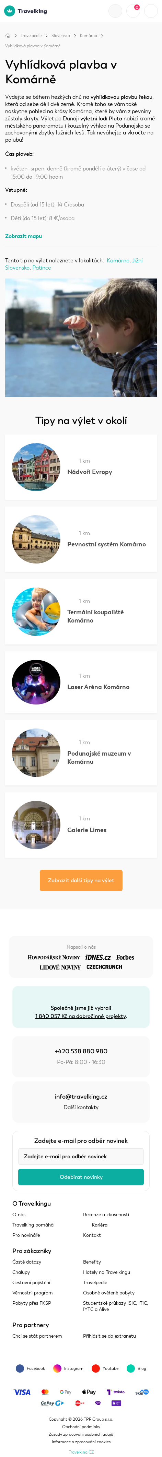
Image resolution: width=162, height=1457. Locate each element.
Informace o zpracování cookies (81, 1442)
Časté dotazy (26, 1262)
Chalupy (21, 1272)
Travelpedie (31, 35)
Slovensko (60, 35)
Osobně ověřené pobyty (109, 1293)
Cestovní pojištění (31, 1283)
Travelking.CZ (81, 1452)
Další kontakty (81, 1107)
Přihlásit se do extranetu (109, 1336)
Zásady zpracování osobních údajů (81, 1434)
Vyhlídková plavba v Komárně (32, 46)
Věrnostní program (32, 1293)
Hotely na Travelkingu (106, 1272)
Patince (41, 267)
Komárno (88, 35)
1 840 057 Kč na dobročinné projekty (80, 1016)
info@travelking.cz (81, 1096)
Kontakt (92, 1235)
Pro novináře (26, 1235)
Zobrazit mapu (23, 236)
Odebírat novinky (81, 1177)
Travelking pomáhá (33, 1225)
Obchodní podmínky (81, 1426)
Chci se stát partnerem (37, 1336)
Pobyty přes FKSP (31, 1303)
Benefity (92, 1262)
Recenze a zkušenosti (106, 1215)
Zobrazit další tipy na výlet (81, 880)
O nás (18, 1215)
